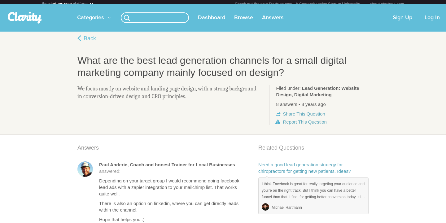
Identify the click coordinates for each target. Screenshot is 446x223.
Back (90, 42)
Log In (432, 21)
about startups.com (387, 4)
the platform (68, 4)
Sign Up (402, 21)
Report (304, 125)
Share (304, 117)
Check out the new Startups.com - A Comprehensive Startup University (297, 4)
